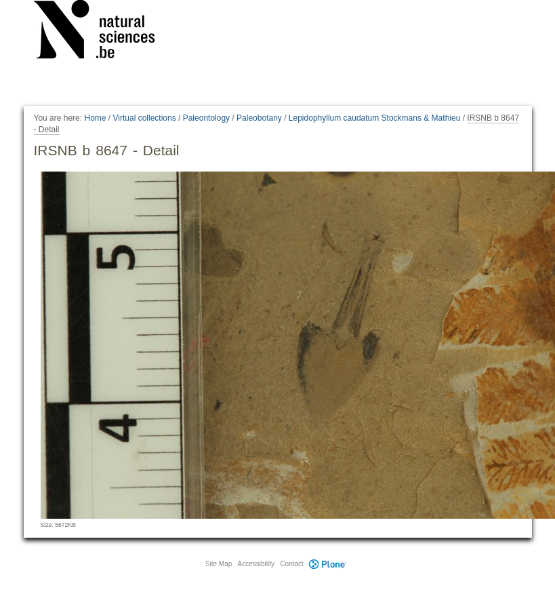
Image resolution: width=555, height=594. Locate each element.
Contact (291, 564)
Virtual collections (144, 118)
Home (95, 118)
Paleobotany (259, 118)
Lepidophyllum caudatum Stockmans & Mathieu (374, 118)
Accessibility (256, 564)
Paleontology (206, 118)
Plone (328, 564)
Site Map (218, 564)
